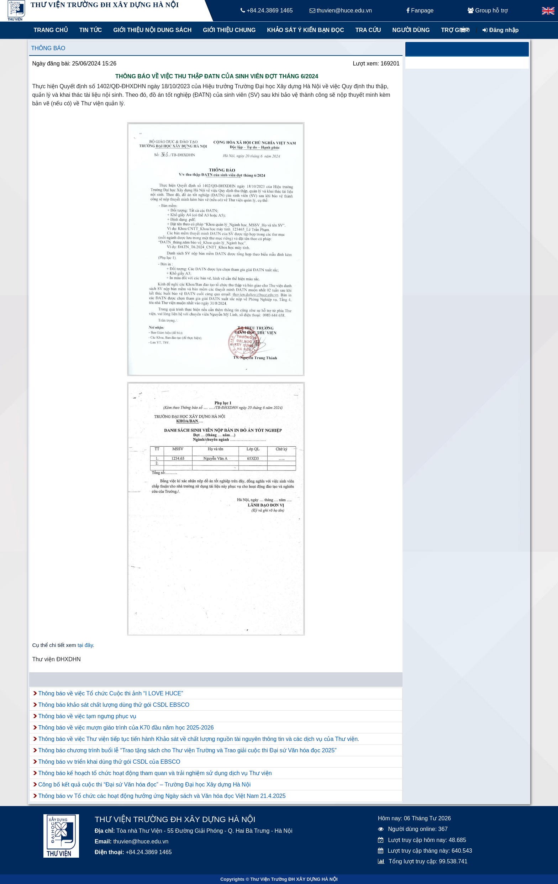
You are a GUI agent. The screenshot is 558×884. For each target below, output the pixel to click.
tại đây (85, 645)
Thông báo (48, 48)
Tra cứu (368, 30)
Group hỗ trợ (488, 10)
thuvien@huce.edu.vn (341, 10)
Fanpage (420, 10)
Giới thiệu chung (229, 30)
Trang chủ (50, 30)
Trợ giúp (455, 30)
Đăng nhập (500, 30)
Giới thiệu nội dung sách (150, 30)
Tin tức (90, 30)
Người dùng (411, 30)
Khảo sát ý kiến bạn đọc (304, 30)
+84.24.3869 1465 (267, 10)
